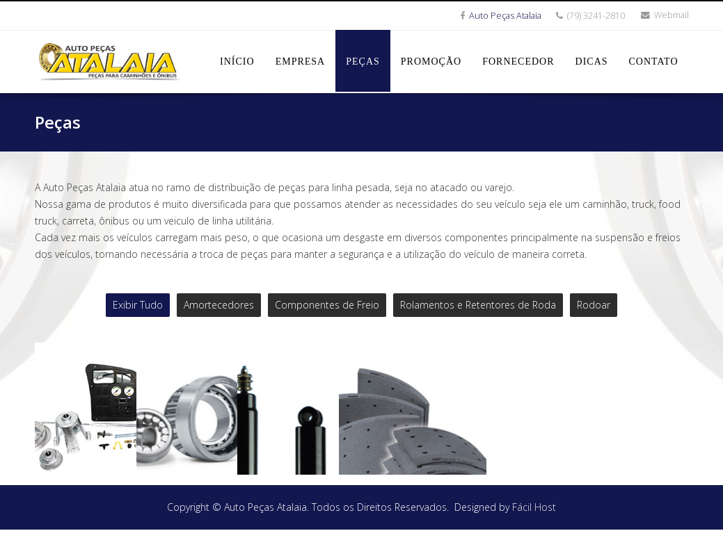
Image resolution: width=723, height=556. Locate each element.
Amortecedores (219, 304)
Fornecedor (518, 61)
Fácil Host (534, 533)
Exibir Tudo (138, 304)
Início (237, 61)
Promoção (431, 61)
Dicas (591, 61)
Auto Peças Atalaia (505, 16)
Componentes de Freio (327, 304)
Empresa (301, 61)
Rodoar (593, 304)
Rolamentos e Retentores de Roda (478, 304)
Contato (653, 61)
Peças (363, 61)
